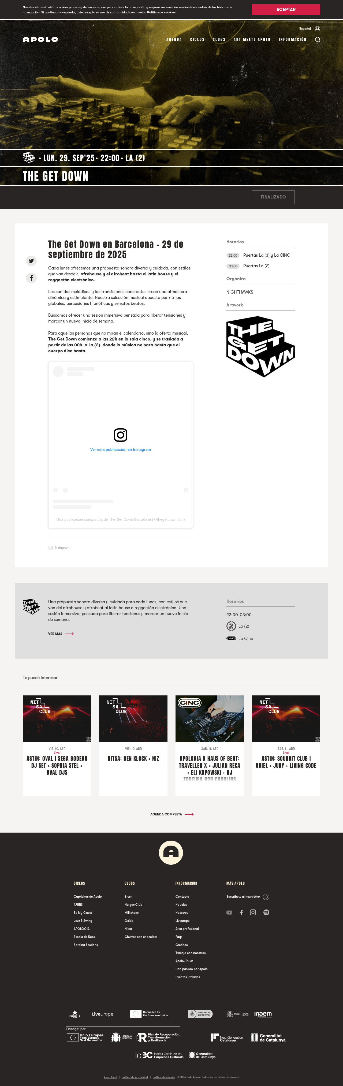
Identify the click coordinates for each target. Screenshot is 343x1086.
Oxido (129, 920)
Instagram (62, 547)
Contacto (182, 896)
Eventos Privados (188, 976)
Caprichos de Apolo (88, 896)
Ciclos (197, 39)
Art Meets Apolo (252, 39)
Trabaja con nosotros (191, 952)
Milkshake (132, 912)
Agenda (174, 39)
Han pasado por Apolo (192, 968)
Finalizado (273, 196)
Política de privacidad (135, 1076)
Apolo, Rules (184, 960)
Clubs (219, 39)
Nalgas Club (133, 904)
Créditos (182, 944)
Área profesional (187, 928)
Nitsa (128, 928)
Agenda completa (171, 814)
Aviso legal (110, 1076)
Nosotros (182, 912)
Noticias (181, 904)
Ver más (60, 633)
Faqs (179, 936)
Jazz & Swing (83, 920)
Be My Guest (83, 912)
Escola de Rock (84, 936)
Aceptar (286, 10)
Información (293, 39)
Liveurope (182, 920)
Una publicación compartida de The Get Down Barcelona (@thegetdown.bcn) (120, 519)
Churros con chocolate (141, 936)
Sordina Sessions (86, 944)
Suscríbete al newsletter (243, 896)
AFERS (78, 904)
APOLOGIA (82, 928)
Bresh (128, 896)
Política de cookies (161, 12)
